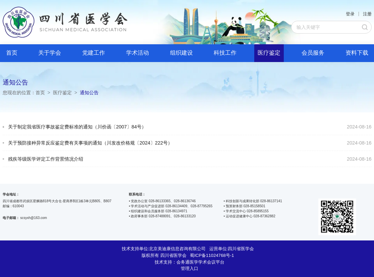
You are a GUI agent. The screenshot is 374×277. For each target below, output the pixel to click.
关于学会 (49, 53)
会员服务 (313, 53)
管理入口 (189, 268)
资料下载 (356, 53)
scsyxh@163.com (33, 218)
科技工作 (225, 53)
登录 (350, 13)
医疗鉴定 (269, 53)
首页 (11, 53)
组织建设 (181, 53)
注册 (367, 13)
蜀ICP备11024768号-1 (212, 255)
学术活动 (137, 53)
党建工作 (93, 53)
